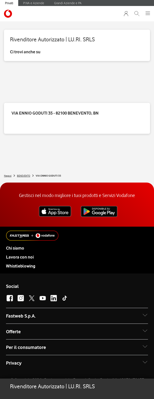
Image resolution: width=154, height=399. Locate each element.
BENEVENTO (23, 175)
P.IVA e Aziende (33, 3)
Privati (9, 3)
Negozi (7, 175)
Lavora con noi (20, 257)
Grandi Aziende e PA (68, 3)
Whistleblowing (20, 266)
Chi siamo (15, 248)
